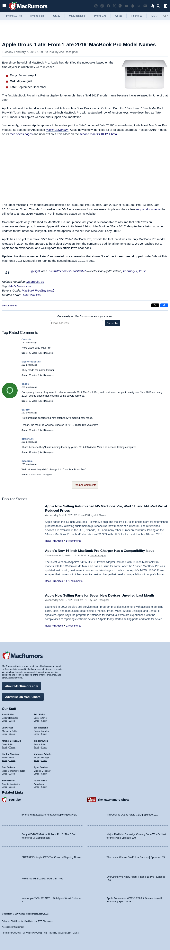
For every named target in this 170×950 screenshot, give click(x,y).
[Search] (159, 6)
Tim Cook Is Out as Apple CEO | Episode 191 (132, 814)
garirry (26, 409)
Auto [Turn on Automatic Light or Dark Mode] (62, 933)
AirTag (118, 15)
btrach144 (27, 438)
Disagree (48, 353)
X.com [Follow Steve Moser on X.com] (12, 787)
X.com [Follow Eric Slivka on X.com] (44, 721)
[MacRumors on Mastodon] (120, 6)
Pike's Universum (57, 129)
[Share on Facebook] (164, 305)
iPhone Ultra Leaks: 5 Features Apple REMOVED (49, 814)
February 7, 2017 (134, 271)
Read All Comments (85, 484)
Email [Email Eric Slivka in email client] (36, 721)
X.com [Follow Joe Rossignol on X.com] (44, 734)
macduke (27, 461)
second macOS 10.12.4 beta (98, 134)
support (141, 209)
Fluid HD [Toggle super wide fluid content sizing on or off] (53, 933)
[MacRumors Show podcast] (96, 6)
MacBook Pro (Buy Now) (38, 290)
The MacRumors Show (113, 799)
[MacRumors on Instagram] (102, 6)
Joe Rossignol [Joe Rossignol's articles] (41, 728)
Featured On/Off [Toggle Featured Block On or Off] (11, 933)
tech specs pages (21, 134)
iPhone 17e (100, 15)
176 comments (74, 580)
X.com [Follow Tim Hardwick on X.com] (44, 747)
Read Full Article (54, 540)
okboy (25, 383)
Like (40, 353)
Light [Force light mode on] (68, 933)
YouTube (15, 799)
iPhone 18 (136, 15)
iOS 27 (56, 15)
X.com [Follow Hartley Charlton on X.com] (12, 760)
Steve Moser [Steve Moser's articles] (8, 780)
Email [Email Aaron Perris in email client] (36, 787)
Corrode (26, 339)
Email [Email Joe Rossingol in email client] (36, 734)
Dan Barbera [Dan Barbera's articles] (8, 767)
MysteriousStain (31, 361)
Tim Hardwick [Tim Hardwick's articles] (41, 741)
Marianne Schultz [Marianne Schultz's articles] (42, 754)
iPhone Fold (37, 15)
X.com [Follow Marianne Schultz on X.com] (44, 760)
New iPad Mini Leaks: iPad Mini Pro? (42, 878)
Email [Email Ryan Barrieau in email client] (36, 774)
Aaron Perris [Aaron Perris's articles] (40, 780)
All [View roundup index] (165, 15)
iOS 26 (155, 15)
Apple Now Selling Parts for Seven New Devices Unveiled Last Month (99, 595)
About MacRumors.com (21, 686)
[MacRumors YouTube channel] (126, 6)
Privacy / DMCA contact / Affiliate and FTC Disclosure (27, 921)
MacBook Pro (35, 281)
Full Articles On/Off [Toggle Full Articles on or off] (31, 933)
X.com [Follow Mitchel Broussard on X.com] (12, 747)
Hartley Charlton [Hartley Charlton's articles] (10, 754)
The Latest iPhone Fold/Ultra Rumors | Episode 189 (136, 857)
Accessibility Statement (13, 927)
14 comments (73, 540)
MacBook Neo (77, 15)
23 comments (73, 625)
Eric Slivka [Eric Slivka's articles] (39, 714)
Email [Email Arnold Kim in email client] (4, 721)
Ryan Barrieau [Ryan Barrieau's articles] (41, 767)
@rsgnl (35, 271)
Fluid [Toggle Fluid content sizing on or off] (44, 933)
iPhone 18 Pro (14, 15)
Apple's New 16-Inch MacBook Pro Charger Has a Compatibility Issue (99, 551)
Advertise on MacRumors (22, 696)
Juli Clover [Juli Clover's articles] (7, 728)
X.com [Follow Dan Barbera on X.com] (12, 774)
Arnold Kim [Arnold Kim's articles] (7, 714)
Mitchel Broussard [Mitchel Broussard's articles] (11, 741)
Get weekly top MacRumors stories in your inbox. (85, 316)
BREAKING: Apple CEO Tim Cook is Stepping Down (51, 857)
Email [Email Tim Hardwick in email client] (36, 747)
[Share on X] (155, 305)
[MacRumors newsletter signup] (145, 6)
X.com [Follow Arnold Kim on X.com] (12, 721)
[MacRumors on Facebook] (108, 6)
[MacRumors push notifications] (133, 6)
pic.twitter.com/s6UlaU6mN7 (67, 271)
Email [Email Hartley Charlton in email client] (4, 760)
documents (153, 209)
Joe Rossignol (68, 52)
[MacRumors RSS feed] (139, 6)
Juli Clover (100, 515)
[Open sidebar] (165, 6)
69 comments (9, 305)
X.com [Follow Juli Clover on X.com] (12, 734)
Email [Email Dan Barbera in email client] (4, 774)
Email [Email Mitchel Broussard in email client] (4, 747)
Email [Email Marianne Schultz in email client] (36, 760)
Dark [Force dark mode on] (75, 933)
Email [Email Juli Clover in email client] (4, 734)
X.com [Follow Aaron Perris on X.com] (44, 787)
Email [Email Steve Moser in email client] (4, 787)
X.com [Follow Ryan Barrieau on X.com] (44, 774)
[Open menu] (4, 6)
